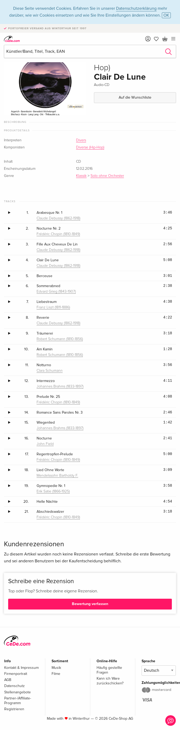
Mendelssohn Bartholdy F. (57, 475)
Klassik (81, 176)
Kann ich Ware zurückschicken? (110, 680)
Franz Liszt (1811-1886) (53, 307)
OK (166, 15)
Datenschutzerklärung (136, 8)
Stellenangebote (17, 692)
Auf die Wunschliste (135, 97)
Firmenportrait (15, 673)
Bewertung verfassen (90, 604)
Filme (56, 673)
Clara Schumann (50, 371)
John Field (45, 444)
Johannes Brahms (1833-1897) (60, 386)
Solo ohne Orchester (107, 176)
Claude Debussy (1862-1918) (58, 218)
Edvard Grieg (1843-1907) (56, 291)
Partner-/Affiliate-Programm (17, 700)
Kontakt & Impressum (21, 667)
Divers (81, 140)
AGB (7, 680)
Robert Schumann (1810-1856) (60, 339)
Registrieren (14, 709)
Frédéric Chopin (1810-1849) (58, 234)
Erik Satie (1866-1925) (53, 491)
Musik (56, 667)
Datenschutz (14, 686)
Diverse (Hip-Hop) (90, 147)
